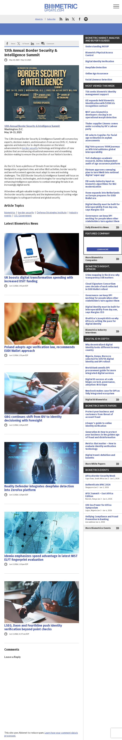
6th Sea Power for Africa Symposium (102, 508)
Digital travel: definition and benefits (100, 456)
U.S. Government (23, 215)
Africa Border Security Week (102, 477)
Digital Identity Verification (99, 61)
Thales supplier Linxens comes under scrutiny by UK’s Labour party (101, 126)
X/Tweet (25, 44)
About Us (39, 19)
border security (30, 148)
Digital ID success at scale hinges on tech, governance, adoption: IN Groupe (100, 382)
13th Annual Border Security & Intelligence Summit (32, 126)
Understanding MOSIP (97, 46)
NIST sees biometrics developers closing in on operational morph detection (101, 115)
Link (37, 44)
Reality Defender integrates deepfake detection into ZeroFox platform (39, 488)
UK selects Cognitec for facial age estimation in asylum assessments (101, 138)
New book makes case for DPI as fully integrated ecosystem (102, 392)
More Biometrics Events (98, 528)
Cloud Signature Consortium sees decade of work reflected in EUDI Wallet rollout (101, 286)
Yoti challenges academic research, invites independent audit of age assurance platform (102, 161)
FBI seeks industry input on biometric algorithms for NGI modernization (100, 184)
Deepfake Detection (96, 67)
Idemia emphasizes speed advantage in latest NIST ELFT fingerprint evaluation (41, 558)
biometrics (9, 212)
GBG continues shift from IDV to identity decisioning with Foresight (33, 418)
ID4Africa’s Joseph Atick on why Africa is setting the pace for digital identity (101, 321)
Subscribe (51, 19)
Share (13, 44)
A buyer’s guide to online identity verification (98, 424)
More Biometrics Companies (94, 259)
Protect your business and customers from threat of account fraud (99, 414)
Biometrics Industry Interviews (96, 331)
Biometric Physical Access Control (99, 54)
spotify (86, 19)
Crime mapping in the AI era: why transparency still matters (102, 276)
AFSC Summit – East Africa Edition (102, 496)
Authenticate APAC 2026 (102, 486)
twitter (73, 19)
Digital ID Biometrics (96, 399)
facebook (80, 19)
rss (61, 19)
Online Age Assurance (96, 73)
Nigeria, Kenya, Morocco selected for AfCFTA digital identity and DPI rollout (99, 359)
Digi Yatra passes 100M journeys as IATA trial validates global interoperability (102, 149)
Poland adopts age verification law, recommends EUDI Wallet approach (39, 349)
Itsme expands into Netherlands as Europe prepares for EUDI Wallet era (102, 195)
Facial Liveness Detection (98, 79)
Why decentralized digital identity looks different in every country (102, 347)
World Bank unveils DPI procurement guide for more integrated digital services (100, 370)
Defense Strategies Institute (52, 212)
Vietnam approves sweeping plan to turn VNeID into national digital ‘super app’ (102, 172)
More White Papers (95, 464)
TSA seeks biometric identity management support (100, 93)
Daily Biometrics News (97, 227)
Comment (50, 44)
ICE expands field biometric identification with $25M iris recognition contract (100, 103)
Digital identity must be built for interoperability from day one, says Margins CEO (102, 207)
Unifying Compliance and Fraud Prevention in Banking (102, 519)
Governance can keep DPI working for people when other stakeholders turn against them (102, 219)
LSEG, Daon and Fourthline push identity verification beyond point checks (33, 627)
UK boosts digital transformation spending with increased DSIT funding (38, 279)
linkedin (67, 19)
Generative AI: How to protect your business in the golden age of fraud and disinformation (102, 435)
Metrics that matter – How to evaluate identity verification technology (100, 446)
